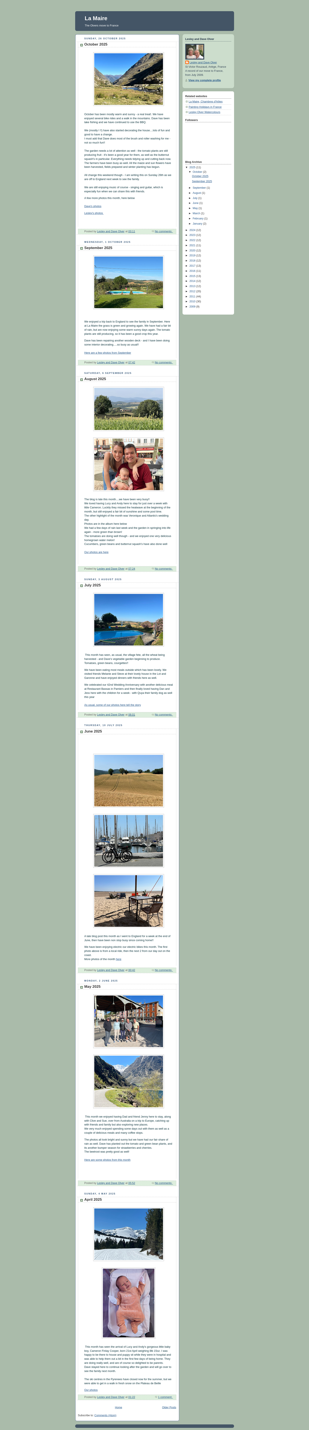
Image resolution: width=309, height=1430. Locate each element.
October (198, 171)
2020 (192, 250)
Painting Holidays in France (205, 107)
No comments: (164, 231)
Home (118, 1407)
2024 (192, 230)
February (198, 218)
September (200, 187)
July (195, 198)
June (196, 203)
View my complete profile (205, 80)
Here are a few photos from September (107, 352)
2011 (192, 296)
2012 (192, 291)
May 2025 (92, 987)
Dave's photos (93, 206)
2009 (192, 306)
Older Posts (169, 1407)
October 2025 (96, 44)
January (198, 223)
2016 (192, 270)
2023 (192, 235)
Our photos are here (96, 552)
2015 (192, 276)
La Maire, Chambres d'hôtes (206, 101)
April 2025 (93, 1200)
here (118, 959)
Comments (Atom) (105, 1415)
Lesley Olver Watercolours (204, 112)
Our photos (91, 1390)
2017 (192, 265)
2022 (192, 240)
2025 (192, 167)
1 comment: (165, 1397)
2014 (192, 281)
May (195, 208)
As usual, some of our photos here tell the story (112, 705)
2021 (192, 245)
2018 (192, 260)
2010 (192, 301)
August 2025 (95, 379)
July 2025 (92, 585)
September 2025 (98, 248)
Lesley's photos (94, 213)
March (197, 213)
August (197, 192)
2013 (192, 286)
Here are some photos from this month (107, 1159)
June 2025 (93, 731)
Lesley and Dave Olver (203, 62)
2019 (192, 255)
